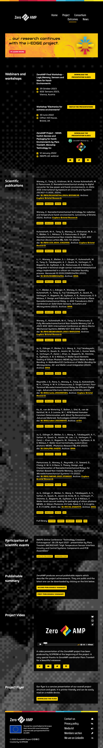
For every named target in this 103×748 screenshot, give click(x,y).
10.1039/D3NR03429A (52, 276)
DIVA (75, 276)
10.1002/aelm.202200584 (54, 393)
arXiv (79, 420)
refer (58, 203)
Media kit (78, 728)
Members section (78, 733)
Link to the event (44, 556)
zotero (52, 521)
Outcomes (73, 19)
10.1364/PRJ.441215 (50, 448)
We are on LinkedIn (78, 738)
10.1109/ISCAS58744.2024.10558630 (59, 195)
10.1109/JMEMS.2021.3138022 (56, 476)
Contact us (78, 719)
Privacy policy (78, 724)
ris (64, 203)
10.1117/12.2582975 (71, 507)
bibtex (40, 203)
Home (54, 15)
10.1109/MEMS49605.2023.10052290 (60, 331)
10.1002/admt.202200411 (53, 420)
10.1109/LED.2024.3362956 (55, 242)
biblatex (49, 203)
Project (65, 15)
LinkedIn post (61, 556)
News (86, 19)
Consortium (80, 15)
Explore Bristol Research (49, 198)
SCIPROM (23, 741)
